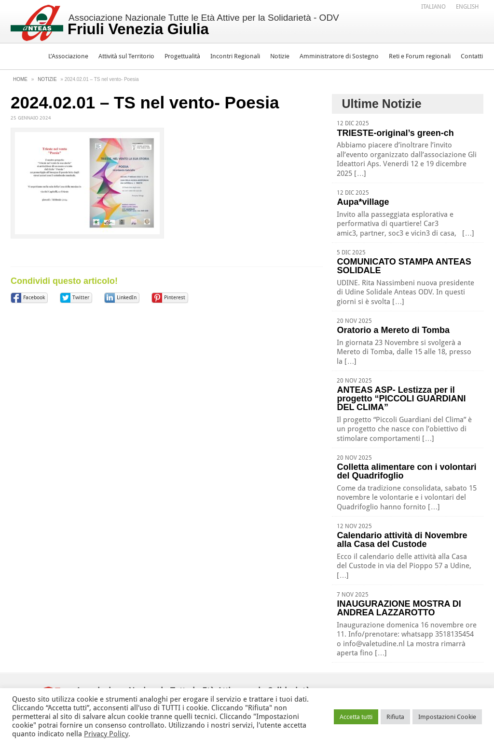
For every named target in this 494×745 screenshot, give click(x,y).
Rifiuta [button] (395, 716)
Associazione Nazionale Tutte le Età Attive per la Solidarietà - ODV (203, 25)
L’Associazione (68, 56)
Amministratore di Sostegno (339, 56)
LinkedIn (127, 297)
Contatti (472, 56)
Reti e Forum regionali (420, 56)
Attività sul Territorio (126, 56)
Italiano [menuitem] (433, 6)
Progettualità (182, 56)
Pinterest (174, 297)
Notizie (279, 56)
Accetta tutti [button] (356, 716)
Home (20, 79)
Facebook (34, 297)
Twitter (80, 297)
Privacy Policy (106, 734)
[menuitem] (433, 6)
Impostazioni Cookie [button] (447, 716)
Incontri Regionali (235, 56)
